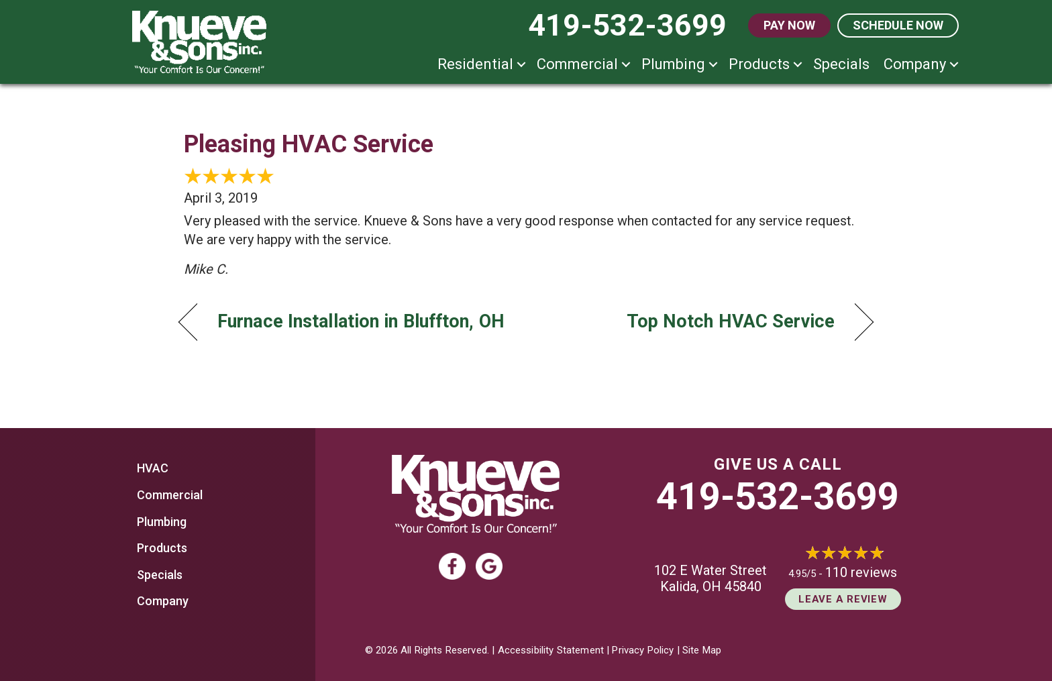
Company (915, 64)
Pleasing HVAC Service (308, 144)
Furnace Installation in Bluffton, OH (361, 321)
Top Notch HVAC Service (731, 321)
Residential (475, 64)
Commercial (577, 64)
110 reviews (861, 572)
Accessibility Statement (551, 650)
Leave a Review (843, 599)
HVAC (152, 468)
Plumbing (673, 64)
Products (759, 64)
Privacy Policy (643, 650)
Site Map (701, 650)
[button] (521, 64)
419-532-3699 (777, 496)
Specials (841, 64)
